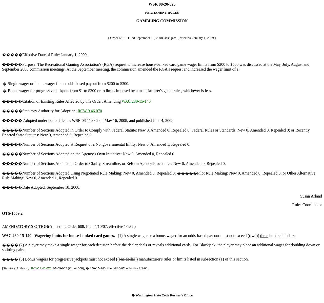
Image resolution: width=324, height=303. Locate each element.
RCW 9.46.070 (90, 111)
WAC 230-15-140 (136, 101)
